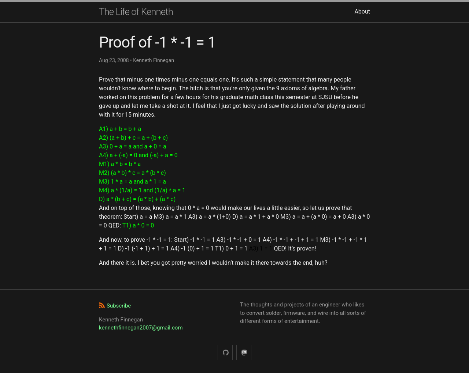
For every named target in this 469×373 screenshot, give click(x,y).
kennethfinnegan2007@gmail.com (141, 327)
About (362, 11)
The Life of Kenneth (136, 11)
